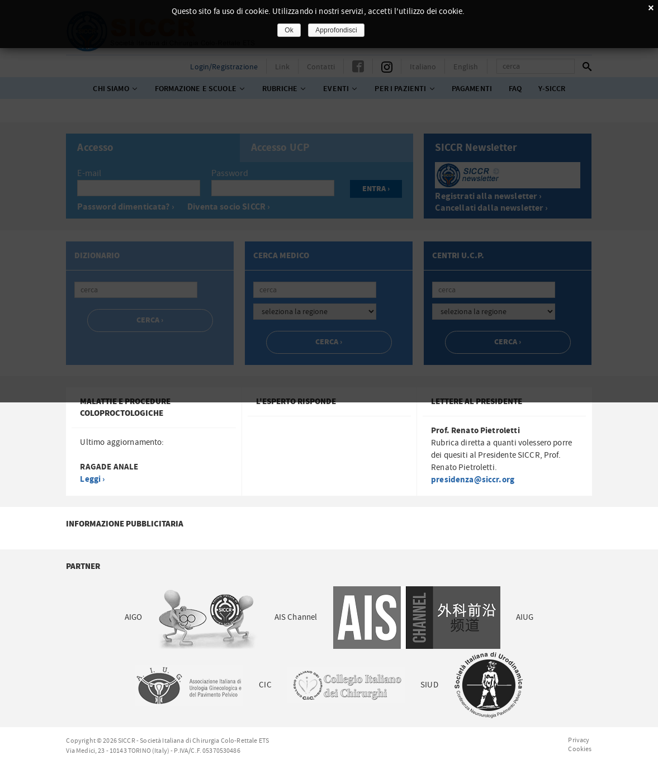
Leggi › (92, 479)
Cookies (579, 748)
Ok (289, 30)
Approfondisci (336, 30)
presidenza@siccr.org (472, 480)
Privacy (578, 739)
